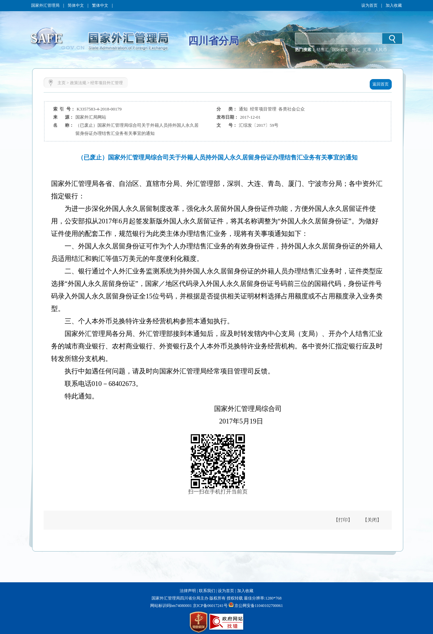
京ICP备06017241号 (210, 605)
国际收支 (340, 49)
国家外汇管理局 (45, 5)
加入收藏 (394, 5)
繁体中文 (100, 5)
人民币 (381, 49)
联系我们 (207, 590)
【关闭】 (372, 519)
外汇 (356, 49)
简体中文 (76, 5)
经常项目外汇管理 (106, 82)
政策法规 (78, 82)
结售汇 (323, 49)
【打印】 (343, 519)
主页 (62, 82)
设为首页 (369, 5)
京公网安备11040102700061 (258, 605)
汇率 (367, 49)
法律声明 (188, 590)
